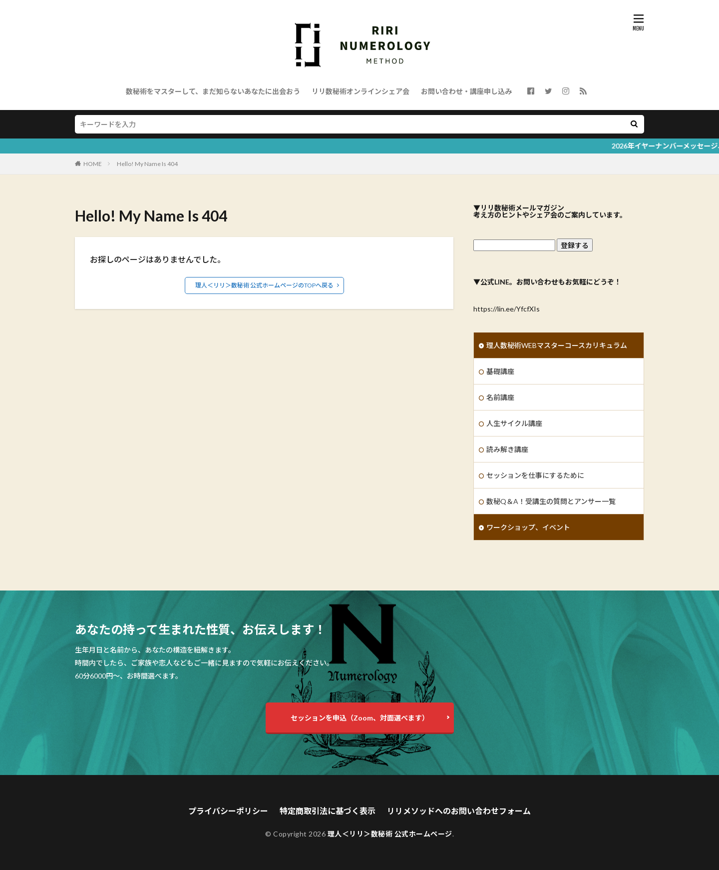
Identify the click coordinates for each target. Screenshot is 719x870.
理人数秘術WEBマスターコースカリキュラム (556, 345)
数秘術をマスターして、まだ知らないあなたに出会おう (213, 91)
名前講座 (500, 397)
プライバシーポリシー (228, 811)
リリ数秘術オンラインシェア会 (360, 91)
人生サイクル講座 (514, 423)
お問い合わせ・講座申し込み (466, 91)
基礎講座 (500, 371)
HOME (92, 164)
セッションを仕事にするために (535, 475)
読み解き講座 (507, 449)
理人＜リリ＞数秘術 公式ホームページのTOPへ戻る (264, 285)
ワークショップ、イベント (528, 527)
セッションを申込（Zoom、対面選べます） (360, 718)
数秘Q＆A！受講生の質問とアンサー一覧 (551, 501)
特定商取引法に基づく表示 (327, 811)
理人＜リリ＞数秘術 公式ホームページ (390, 834)
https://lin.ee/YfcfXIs (506, 308)
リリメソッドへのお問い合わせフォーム (459, 811)
